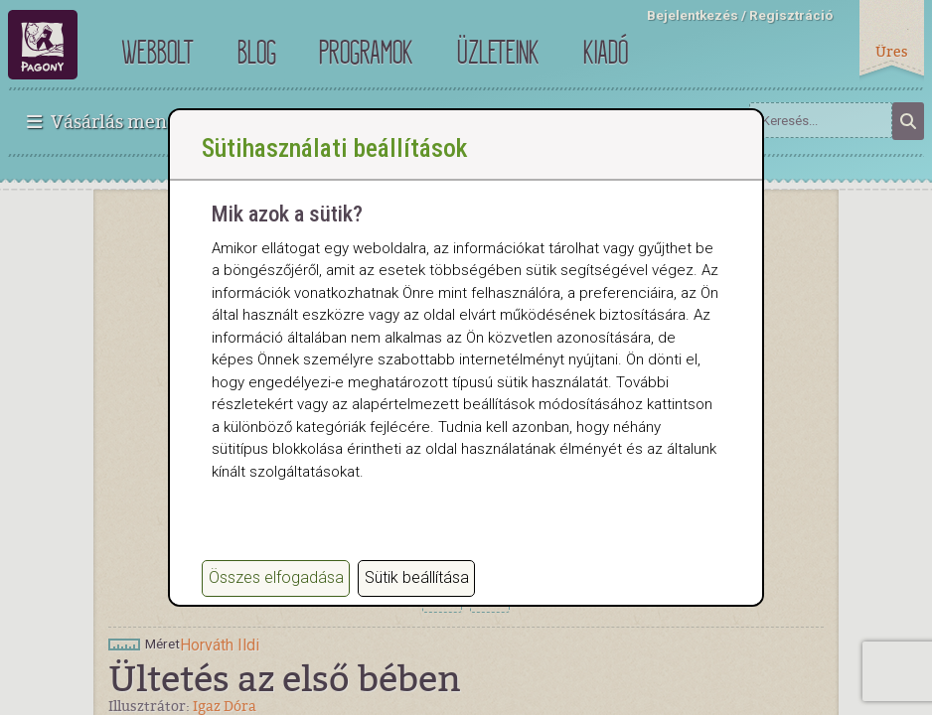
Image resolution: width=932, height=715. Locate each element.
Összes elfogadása (276, 578)
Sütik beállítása (417, 578)
